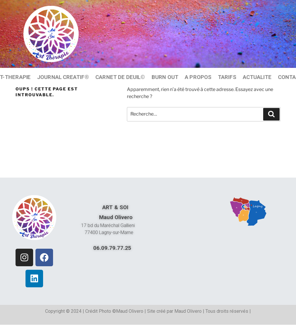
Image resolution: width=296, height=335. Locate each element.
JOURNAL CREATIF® (63, 77)
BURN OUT (165, 77)
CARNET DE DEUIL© (120, 77)
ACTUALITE (257, 77)
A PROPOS (198, 77)
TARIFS (227, 77)
